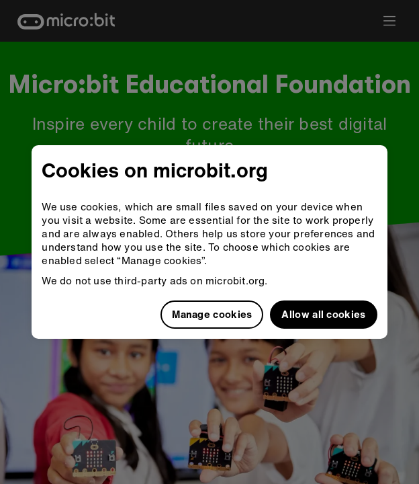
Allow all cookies (323, 314)
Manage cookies (212, 314)
